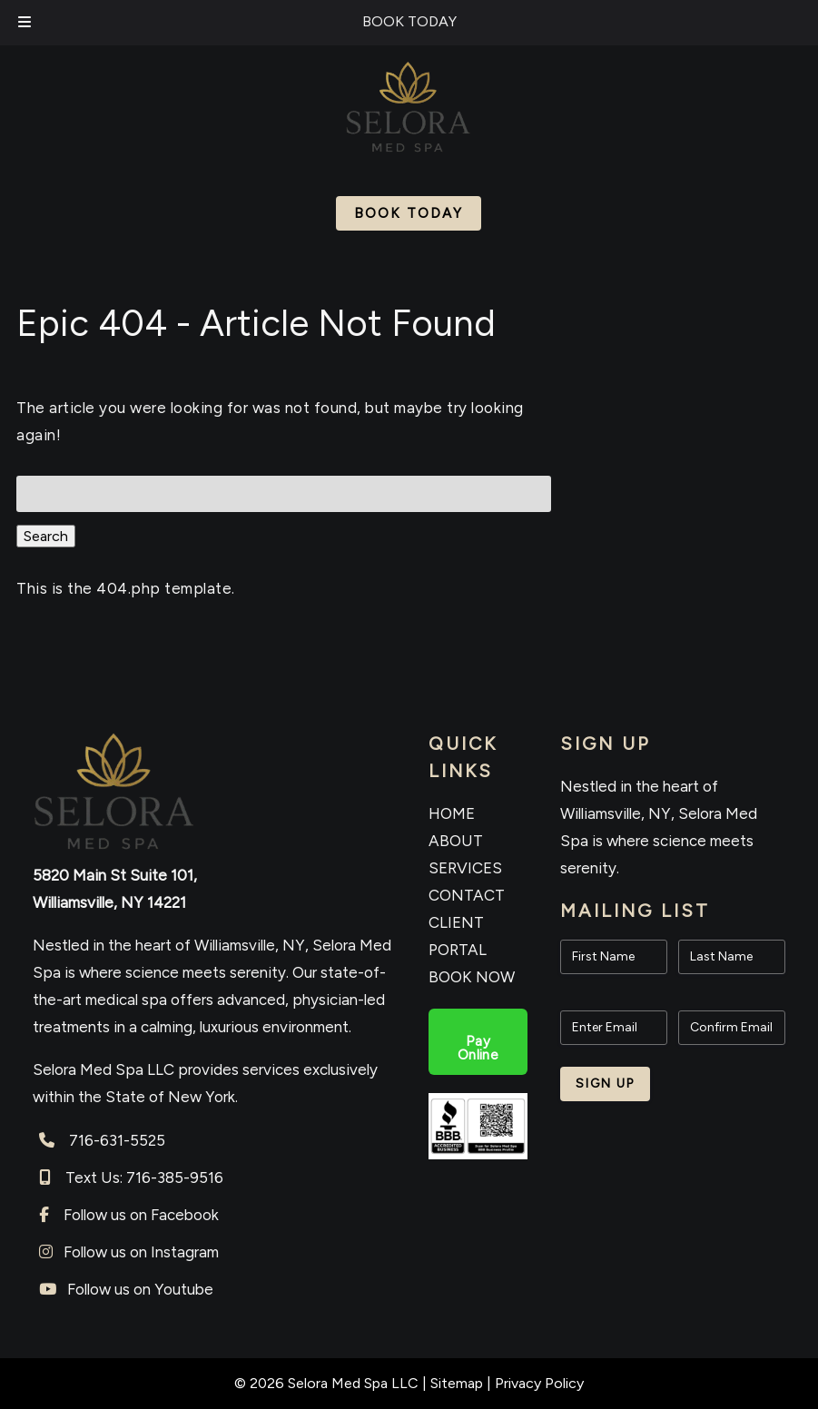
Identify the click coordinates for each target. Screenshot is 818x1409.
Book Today (408, 213)
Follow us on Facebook (141, 1215)
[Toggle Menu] (24, 22)
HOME (452, 813)
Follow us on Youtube (140, 1289)
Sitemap (456, 1383)
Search (46, 536)
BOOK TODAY (409, 21)
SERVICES (465, 868)
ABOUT (456, 841)
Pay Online (478, 1048)
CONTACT (467, 895)
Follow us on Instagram (141, 1252)
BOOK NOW (472, 977)
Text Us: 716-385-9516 (144, 1177)
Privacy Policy (539, 1383)
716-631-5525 (117, 1140)
